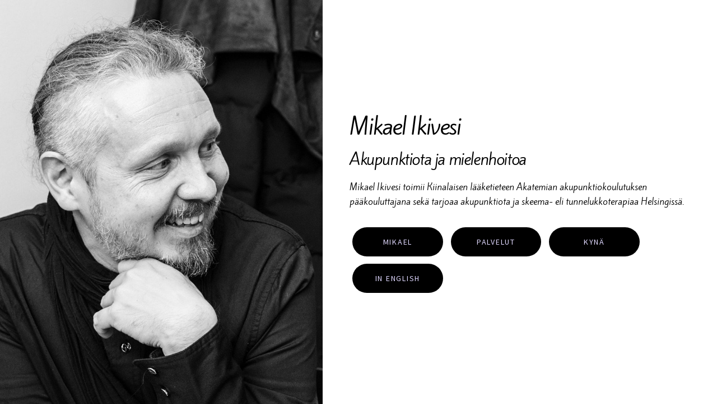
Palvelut (496, 242)
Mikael (398, 242)
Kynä (594, 242)
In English (398, 278)
